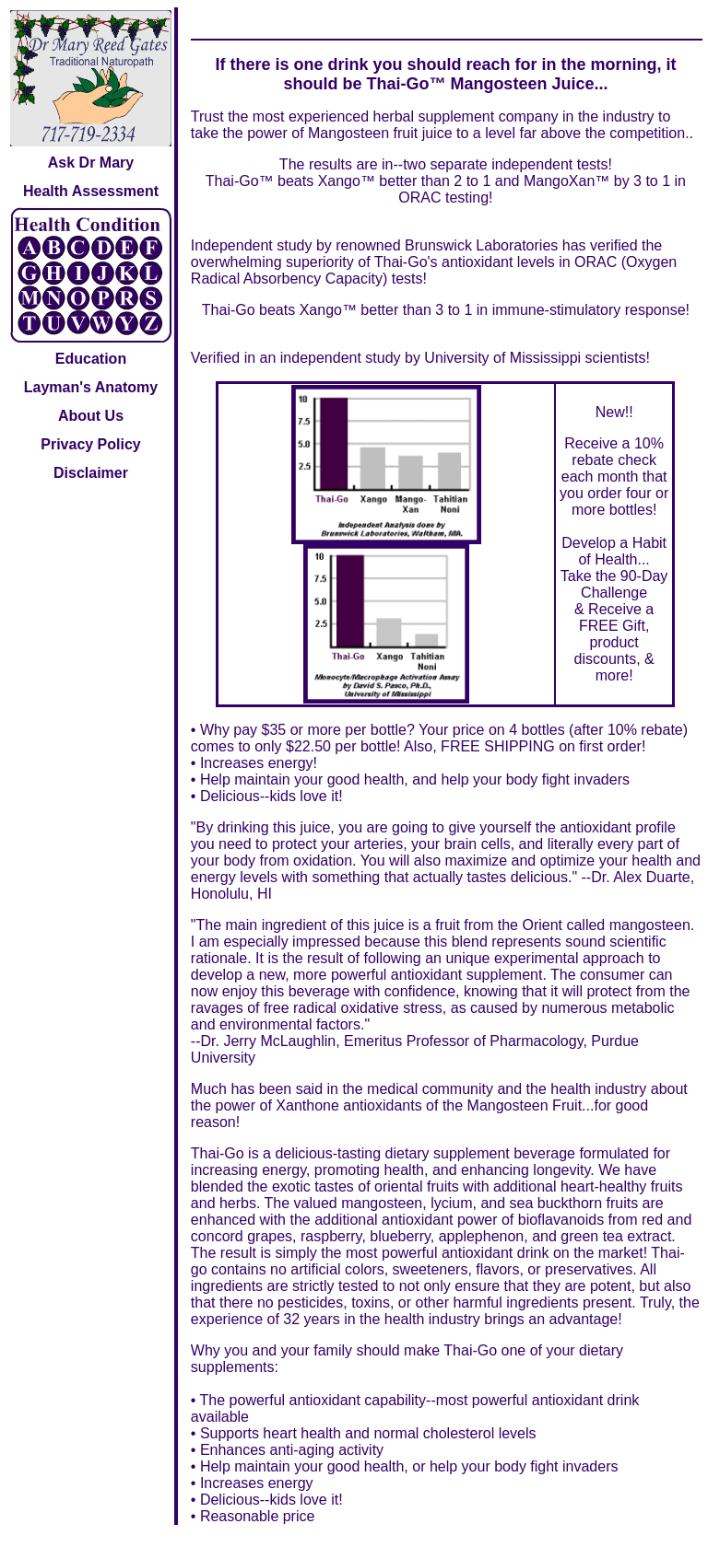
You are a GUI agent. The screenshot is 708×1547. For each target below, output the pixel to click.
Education (90, 358)
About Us (91, 416)
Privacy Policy (91, 444)
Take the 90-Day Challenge (614, 584)
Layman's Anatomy (91, 387)
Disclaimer (90, 473)
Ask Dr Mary (91, 162)
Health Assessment (91, 191)
